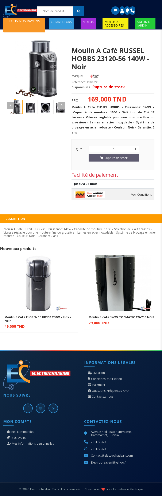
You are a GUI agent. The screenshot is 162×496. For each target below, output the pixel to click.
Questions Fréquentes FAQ (108, 390)
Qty (79, 149)
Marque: (77, 76)
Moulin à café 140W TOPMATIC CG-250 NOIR (121, 317)
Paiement (96, 384)
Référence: (79, 82)
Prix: (75, 100)
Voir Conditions (141, 194)
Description (15, 219)
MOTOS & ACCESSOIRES (114, 23)
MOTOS (88, 22)
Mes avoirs (16, 437)
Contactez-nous (100, 396)
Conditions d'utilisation (105, 379)
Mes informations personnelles (30, 443)
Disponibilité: (81, 87)
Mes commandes (20, 431)
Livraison (96, 372)
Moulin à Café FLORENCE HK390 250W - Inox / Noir (37, 319)
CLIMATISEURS (61, 22)
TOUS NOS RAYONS (24, 23)
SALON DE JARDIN (144, 23)
